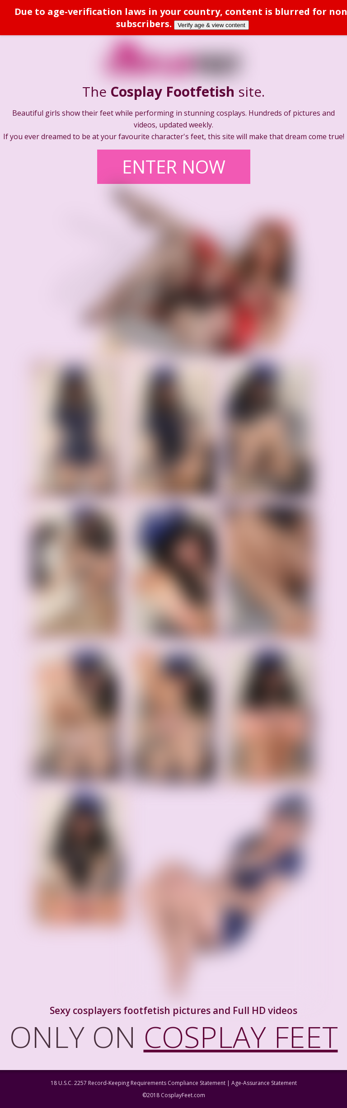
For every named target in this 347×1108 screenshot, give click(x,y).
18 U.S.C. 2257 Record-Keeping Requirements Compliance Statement (138, 1083)
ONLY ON (173, 1036)
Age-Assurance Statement (264, 1083)
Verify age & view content (211, 25)
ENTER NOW (173, 166)
